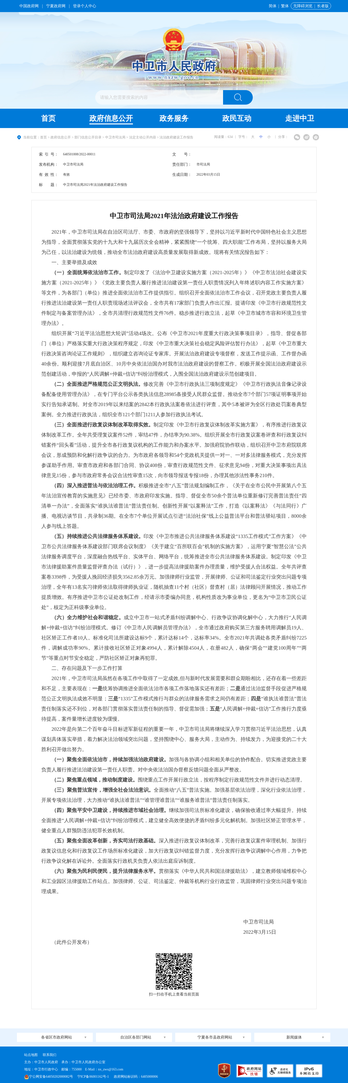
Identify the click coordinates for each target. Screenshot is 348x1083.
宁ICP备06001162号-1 (93, 1076)
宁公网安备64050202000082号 (48, 1076)
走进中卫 (299, 118)
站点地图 (31, 1055)
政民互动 (236, 118)
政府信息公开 (111, 118)
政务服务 (174, 118)
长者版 (323, 6)
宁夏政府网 (55, 6)
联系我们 (49, 1055)
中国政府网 (29, 6)
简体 (272, 6)
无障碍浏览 (302, 6)
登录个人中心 (84, 6)
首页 (48, 118)
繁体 (285, 6)
